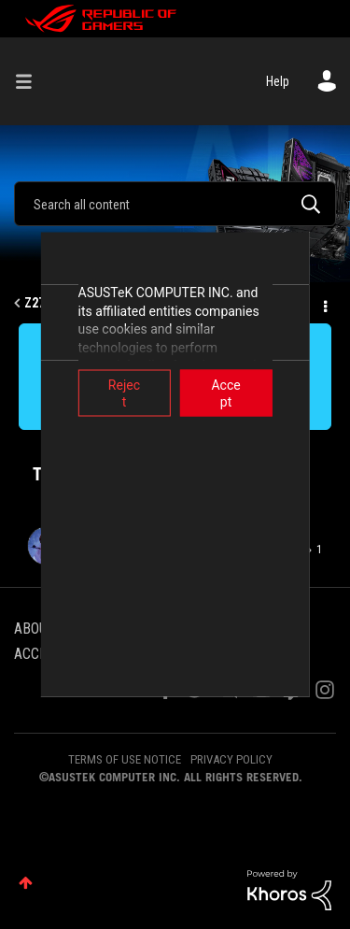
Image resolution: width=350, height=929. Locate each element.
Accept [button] (246, 385)
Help (277, 81)
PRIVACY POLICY (231, 759)
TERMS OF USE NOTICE (124, 759)
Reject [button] (104, 385)
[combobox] (175, 203)
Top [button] (25, 882)
